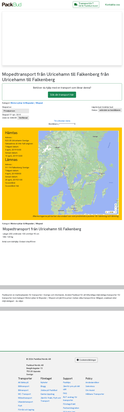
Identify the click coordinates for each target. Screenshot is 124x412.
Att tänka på (23, 382)
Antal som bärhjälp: (10, 241)
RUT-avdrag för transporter (70, 399)
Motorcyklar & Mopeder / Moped (27, 103)
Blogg (43, 386)
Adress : (8, 137)
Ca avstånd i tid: (12, 186)
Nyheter (44, 382)
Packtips (67, 382)
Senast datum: (11, 152)
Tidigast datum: (12, 146)
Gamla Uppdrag (47, 394)
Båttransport (23, 386)
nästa (67, 120)
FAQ (65, 393)
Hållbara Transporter (95, 394)
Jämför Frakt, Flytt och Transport (51, 399)
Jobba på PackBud (49, 390)
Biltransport (23, 390)
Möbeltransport (25, 398)
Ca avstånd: (10, 182)
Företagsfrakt (69, 404)
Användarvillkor (92, 382)
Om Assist (90, 390)
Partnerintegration (71, 408)
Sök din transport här (62, 94)
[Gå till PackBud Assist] (86, 4)
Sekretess (90, 386)
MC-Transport (24, 394)
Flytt (20, 405)
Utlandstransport (25, 401)
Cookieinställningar (86, 360)
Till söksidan (59, 120)
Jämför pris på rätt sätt (71, 388)
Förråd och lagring (26, 409)
